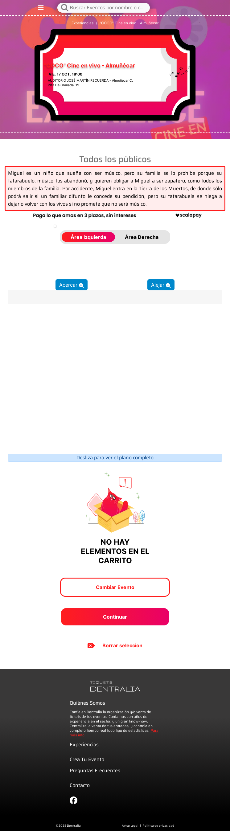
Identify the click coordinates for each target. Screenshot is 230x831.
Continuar (115, 617)
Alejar (161, 285)
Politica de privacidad (158, 825)
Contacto (80, 785)
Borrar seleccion (115, 645)
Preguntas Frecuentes (95, 770)
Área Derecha (141, 237)
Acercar (71, 285)
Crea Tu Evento (87, 759)
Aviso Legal (130, 825)
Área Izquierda (88, 237)
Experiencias (82, 23)
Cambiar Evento (115, 587)
